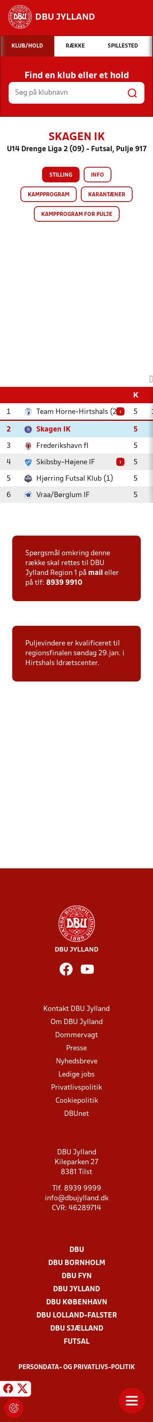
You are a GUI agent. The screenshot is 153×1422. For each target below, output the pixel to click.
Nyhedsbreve (77, 1061)
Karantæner (106, 195)
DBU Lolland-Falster (76, 1315)
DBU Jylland (76, 1289)
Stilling (60, 175)
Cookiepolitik (76, 1100)
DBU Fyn (77, 1276)
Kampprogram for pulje (76, 214)
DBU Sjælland (76, 1328)
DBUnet (76, 1114)
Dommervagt (76, 1035)
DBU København (76, 1302)
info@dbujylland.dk (77, 1198)
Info (97, 175)
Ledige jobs (76, 1074)
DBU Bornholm (76, 1263)
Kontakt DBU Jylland (76, 1009)
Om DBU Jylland (77, 1022)
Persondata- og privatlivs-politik (76, 1367)
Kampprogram (48, 195)
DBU (76, 1250)
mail (95, 573)
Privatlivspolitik (76, 1087)
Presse (76, 1048)
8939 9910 (64, 582)
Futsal (76, 1341)
